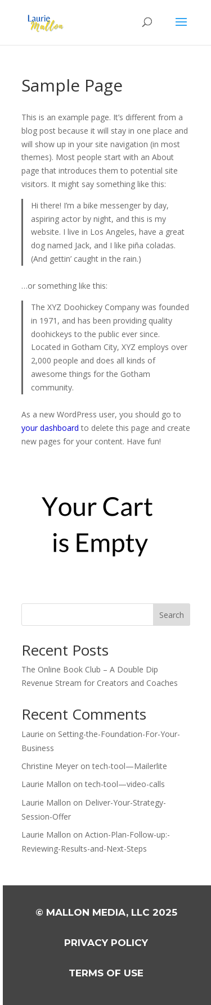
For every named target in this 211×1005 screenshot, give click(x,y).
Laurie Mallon (46, 784)
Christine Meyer (49, 766)
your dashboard (50, 427)
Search (171, 615)
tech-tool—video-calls (125, 784)
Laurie (32, 734)
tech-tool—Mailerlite (129, 766)
